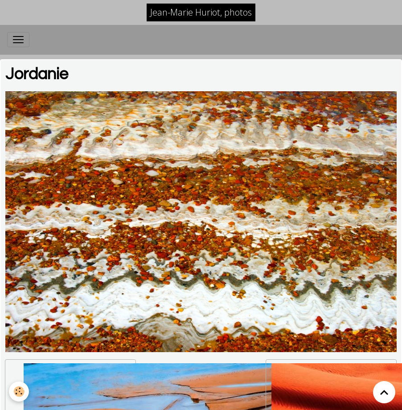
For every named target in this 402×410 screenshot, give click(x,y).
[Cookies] (19, 392)
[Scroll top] (384, 392)
